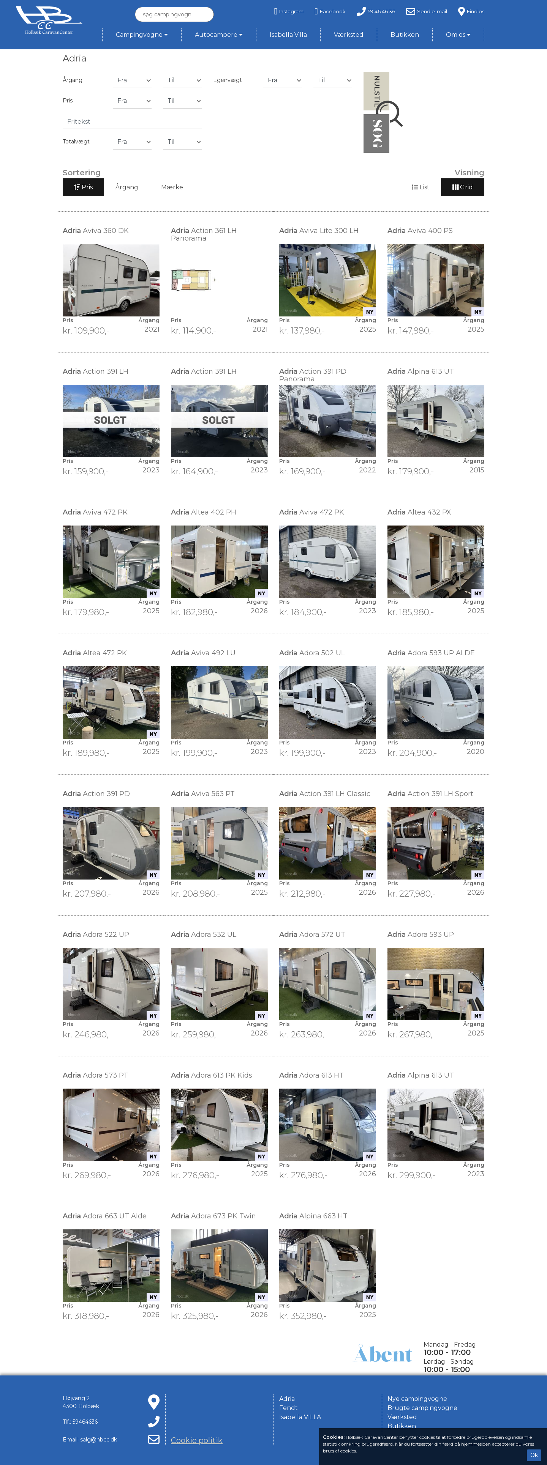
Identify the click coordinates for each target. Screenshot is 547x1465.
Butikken (401, 1426)
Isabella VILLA (300, 1417)
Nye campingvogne (417, 1398)
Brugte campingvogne (422, 1407)
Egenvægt (227, 80)
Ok (534, 1455)
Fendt (288, 1407)
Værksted (402, 1417)
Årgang (72, 80)
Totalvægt (76, 141)
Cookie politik (197, 1440)
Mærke (172, 187)
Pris (68, 100)
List (421, 187)
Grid (462, 187)
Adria (287, 1398)
